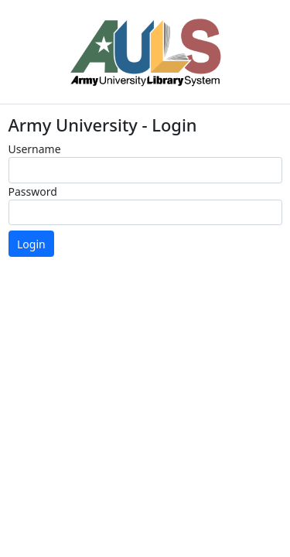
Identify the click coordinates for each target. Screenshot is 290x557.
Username (35, 149)
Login (31, 244)
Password (33, 191)
